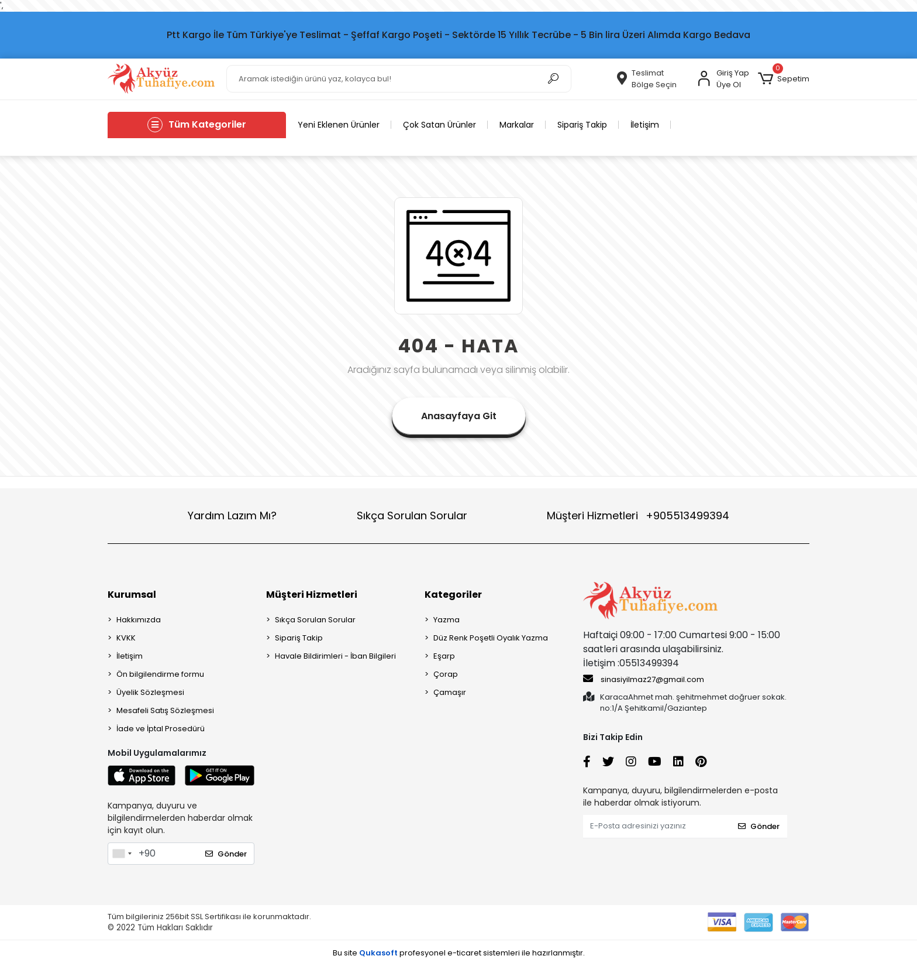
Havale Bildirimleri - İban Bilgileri (335, 656)
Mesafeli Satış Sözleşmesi (165, 710)
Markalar (516, 125)
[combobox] (121, 853)
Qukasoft (378, 952)
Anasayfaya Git (459, 416)
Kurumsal (132, 594)
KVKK (126, 637)
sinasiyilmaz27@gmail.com (643, 679)
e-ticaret (464, 952)
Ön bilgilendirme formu (160, 674)
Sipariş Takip (582, 125)
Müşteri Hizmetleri (638, 515)
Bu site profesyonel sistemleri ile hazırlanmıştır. (459, 952)
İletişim (644, 125)
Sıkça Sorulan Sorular (412, 515)
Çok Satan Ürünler (439, 125)
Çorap (445, 674)
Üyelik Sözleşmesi (150, 692)
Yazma (446, 619)
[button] (783, 79)
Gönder (226, 853)
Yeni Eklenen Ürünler (339, 125)
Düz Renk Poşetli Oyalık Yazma (490, 637)
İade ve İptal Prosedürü (160, 728)
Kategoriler (453, 594)
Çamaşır (449, 692)
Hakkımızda (138, 619)
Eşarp (444, 656)
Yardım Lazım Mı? (232, 515)
